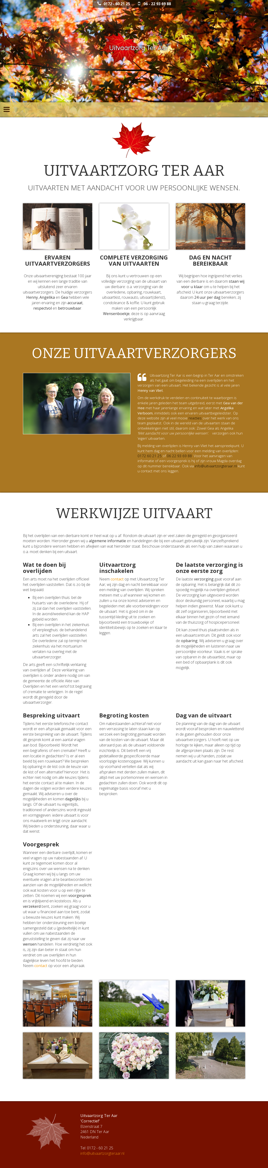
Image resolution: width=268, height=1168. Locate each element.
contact (117, 579)
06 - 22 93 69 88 (154, 3)
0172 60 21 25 (150, 455)
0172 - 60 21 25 (113, 3)
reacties (195, 418)
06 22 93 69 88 (179, 455)
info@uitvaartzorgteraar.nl (216, 466)
